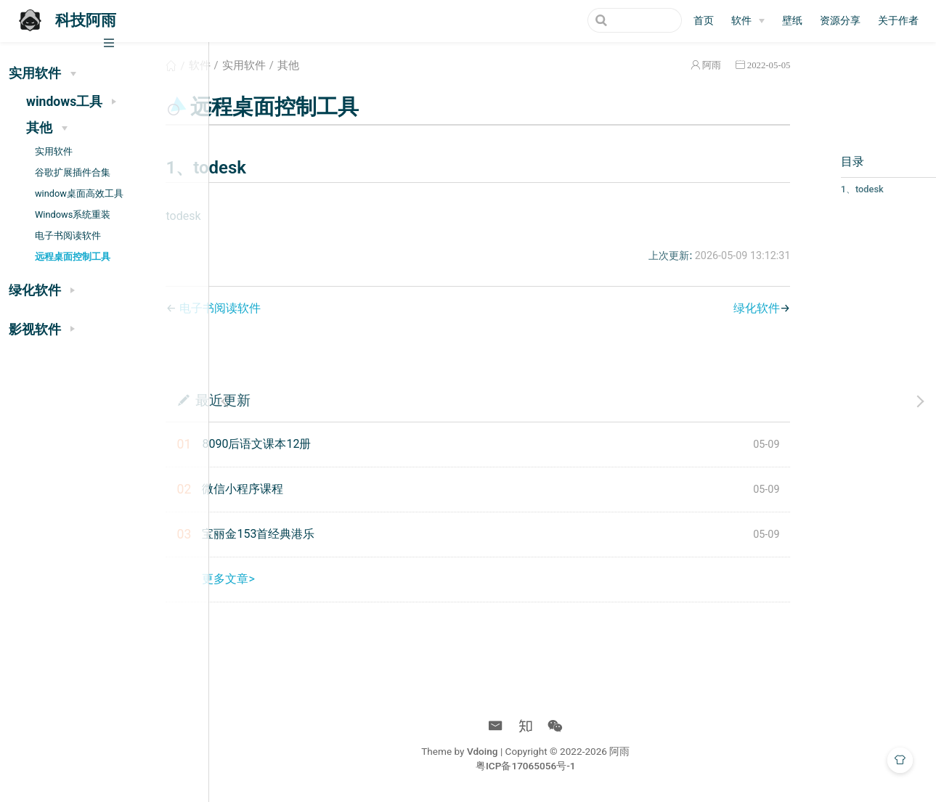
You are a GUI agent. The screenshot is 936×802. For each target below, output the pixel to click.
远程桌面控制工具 (72, 256)
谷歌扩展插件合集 (72, 172)
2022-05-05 (703, 65)
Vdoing (529, 751)
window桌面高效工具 (79, 193)
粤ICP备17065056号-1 (573, 766)
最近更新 (304, 399)
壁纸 (792, 21)
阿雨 (646, 65)
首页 (703, 21)
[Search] (608, 20)
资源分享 (840, 21)
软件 (281, 65)
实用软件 (54, 151)
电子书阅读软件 (68, 235)
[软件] (748, 21)
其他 (369, 65)
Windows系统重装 (72, 214)
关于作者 (898, 21)
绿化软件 (692, 308)
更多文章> (310, 579)
